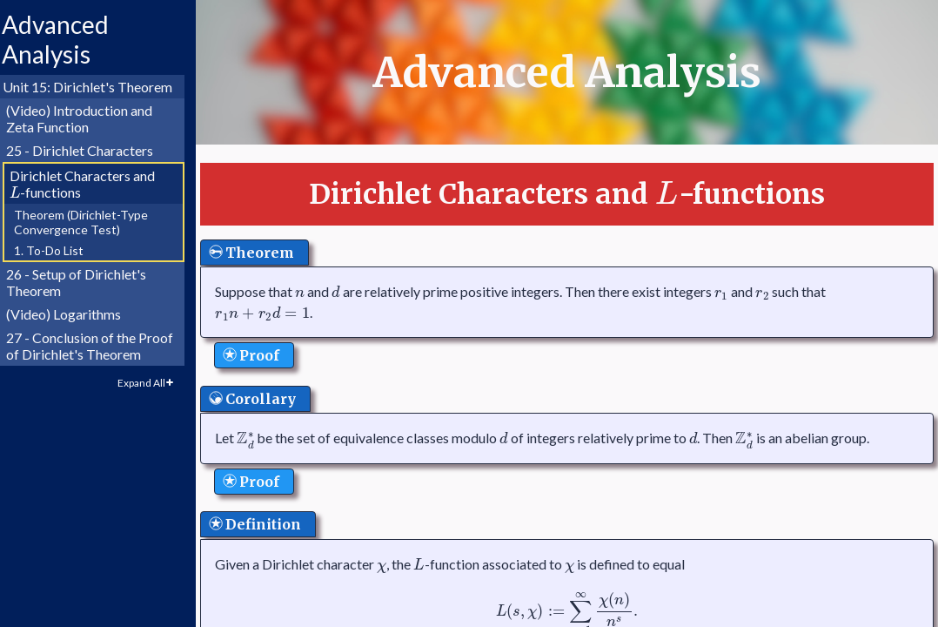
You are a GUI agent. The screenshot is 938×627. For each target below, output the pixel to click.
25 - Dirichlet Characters (87, 150)
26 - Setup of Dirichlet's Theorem (84, 282)
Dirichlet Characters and (90, 183)
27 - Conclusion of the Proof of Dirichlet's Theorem (97, 345)
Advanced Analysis (63, 39)
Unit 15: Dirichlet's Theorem (95, 86)
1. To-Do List (56, 250)
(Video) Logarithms (71, 314)
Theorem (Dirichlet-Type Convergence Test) (89, 222)
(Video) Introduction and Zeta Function (87, 118)
